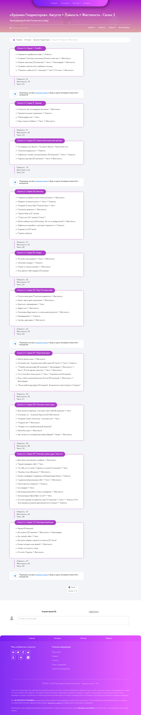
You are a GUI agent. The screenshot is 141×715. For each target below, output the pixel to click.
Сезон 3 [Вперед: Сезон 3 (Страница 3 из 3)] (72, 591)
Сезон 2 (102, 28)
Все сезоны (124, 28)
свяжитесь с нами (54, 703)
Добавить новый (94, 612)
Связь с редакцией (59, 665)
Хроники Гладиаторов (41, 40)
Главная (54, 3)
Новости (55, 660)
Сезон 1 (91, 28)
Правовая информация (61, 669)
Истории (64, 3)
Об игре (75, 3)
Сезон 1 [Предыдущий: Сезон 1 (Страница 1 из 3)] (72, 587)
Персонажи (56, 652)
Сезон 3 (112, 28)
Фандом (86, 3)
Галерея (55, 656)
